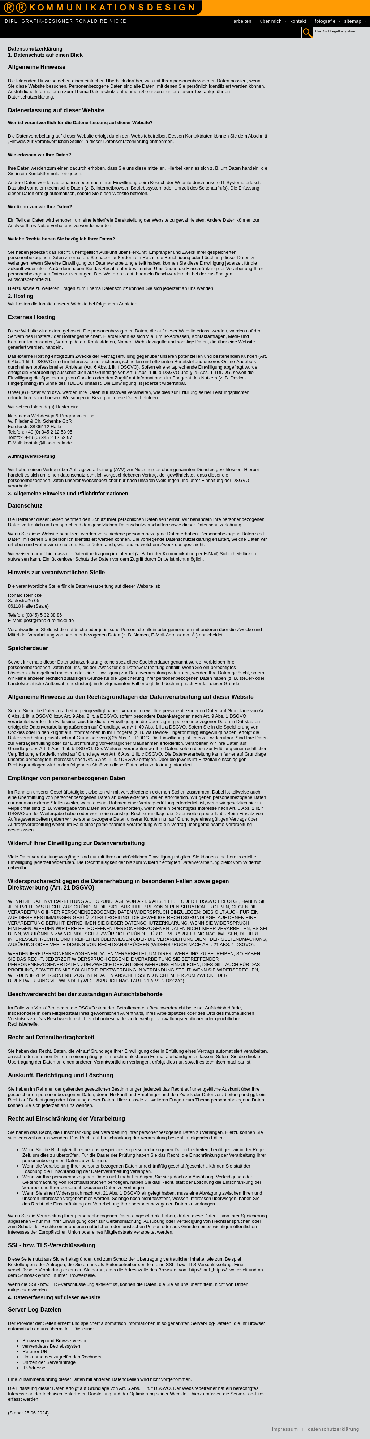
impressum (285, 1429)
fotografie (325, 21)
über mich (271, 21)
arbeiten (242, 21)
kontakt (298, 21)
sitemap (353, 21)
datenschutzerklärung (333, 1429)
